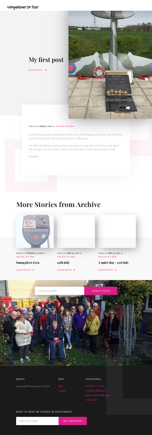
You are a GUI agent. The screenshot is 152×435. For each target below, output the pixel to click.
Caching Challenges (96, 390)
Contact (62, 390)
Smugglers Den (27, 262)
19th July (63, 262)
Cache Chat (91, 399)
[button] (143, 7)
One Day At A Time (65, 126)
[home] (20, 5)
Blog (60, 386)
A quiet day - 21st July (113, 262)
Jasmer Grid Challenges (98, 395)
